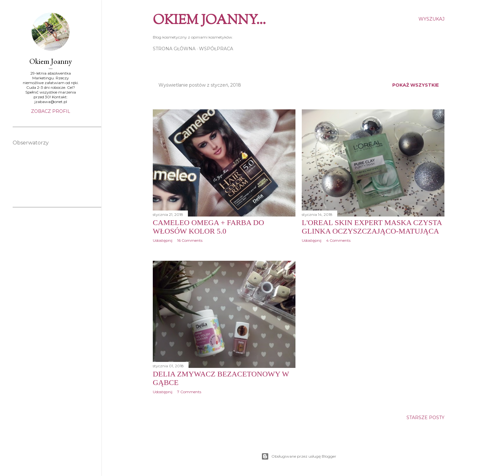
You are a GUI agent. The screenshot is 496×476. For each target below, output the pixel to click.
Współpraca (216, 49)
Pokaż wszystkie (415, 85)
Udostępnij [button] (162, 240)
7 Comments (189, 391)
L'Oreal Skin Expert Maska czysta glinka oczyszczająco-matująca (372, 226)
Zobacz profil (50, 111)
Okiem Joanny (50, 61)
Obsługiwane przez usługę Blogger (298, 456)
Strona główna (174, 49)
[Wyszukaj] (431, 19)
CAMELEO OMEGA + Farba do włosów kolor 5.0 (208, 226)
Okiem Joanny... (209, 20)
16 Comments (189, 240)
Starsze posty (425, 417)
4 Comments (338, 240)
